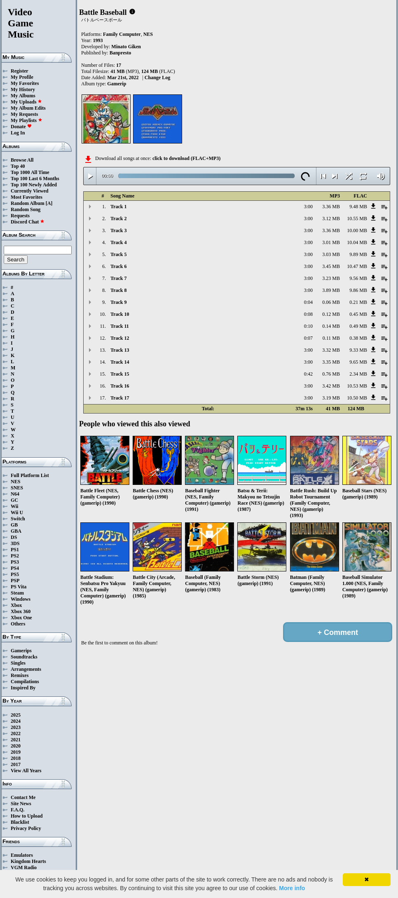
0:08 (308, 314)
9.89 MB (358, 254)
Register (19, 71)
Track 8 (118, 290)
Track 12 (119, 338)
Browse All (22, 160)
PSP (15, 580)
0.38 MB (358, 338)
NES (15, 481)
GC (14, 500)
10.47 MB (357, 266)
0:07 (308, 338)
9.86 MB (358, 290)
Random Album (27, 203)
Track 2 (118, 218)
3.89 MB (331, 290)
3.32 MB (331, 350)
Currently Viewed (29, 191)
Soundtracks (24, 657)
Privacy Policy (26, 828)
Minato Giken (126, 46)
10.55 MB (357, 218)
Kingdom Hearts (28, 861)
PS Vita (18, 587)
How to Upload (26, 816)
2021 (16, 740)
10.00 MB (357, 230)
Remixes (19, 675)
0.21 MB (358, 302)
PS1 (15, 549)
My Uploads (26, 102)
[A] (49, 203)
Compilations (25, 681)
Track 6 (118, 266)
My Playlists (26, 120)
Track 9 (118, 302)
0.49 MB (358, 326)
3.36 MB (331, 206)
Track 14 (119, 362)
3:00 (308, 206)
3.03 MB (331, 254)
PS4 (15, 568)
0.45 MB (358, 314)
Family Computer (122, 34)
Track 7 (118, 278)
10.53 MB (357, 386)
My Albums (23, 96)
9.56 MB (358, 278)
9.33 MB (358, 350)
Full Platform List (30, 475)
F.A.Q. (17, 810)
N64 (15, 494)
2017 (16, 764)
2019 (16, 752)
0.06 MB (331, 302)
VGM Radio (24, 867)
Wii (14, 506)
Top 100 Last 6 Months (35, 178)
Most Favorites (26, 197)
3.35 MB (331, 362)
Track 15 (119, 374)
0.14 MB (331, 326)
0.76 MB (331, 374)
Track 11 (119, 326)
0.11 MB (331, 338)
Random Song (25, 209)
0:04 (308, 302)
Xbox (16, 605)
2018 (16, 758)
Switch (18, 519)
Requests (20, 216)
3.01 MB (331, 242)
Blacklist (20, 822)
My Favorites (25, 83)
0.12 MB (331, 314)
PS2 (15, 556)
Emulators (22, 855)
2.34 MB (358, 374)
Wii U (17, 512)
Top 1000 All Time (30, 172)
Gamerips (21, 651)
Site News (21, 803)
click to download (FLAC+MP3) (186, 158)
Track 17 (119, 398)
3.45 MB (331, 266)
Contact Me (23, 797)
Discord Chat (27, 222)
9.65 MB (358, 362)
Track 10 (119, 314)
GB (14, 525)
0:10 (308, 326)
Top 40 (18, 166)
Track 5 (118, 254)
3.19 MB (331, 398)
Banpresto (120, 53)
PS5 (15, 574)
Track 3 (118, 230)
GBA (16, 531)
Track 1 (118, 206)
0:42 (308, 374)
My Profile (22, 77)
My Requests (24, 114)
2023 (16, 727)
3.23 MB (331, 278)
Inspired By (23, 688)
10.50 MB (357, 398)
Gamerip (116, 84)
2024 (16, 721)
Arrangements (26, 669)
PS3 (15, 562)
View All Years (26, 770)
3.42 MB (331, 386)
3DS (15, 543)
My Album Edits (28, 108)
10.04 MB (357, 242)
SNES (17, 488)
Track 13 (119, 350)
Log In (18, 133)
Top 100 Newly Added (34, 185)
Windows (20, 599)
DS (14, 537)
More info (292, 888)
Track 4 (118, 242)
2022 (16, 733)
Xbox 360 (20, 611)
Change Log (157, 77)
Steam (17, 593)
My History (23, 89)
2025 (16, 715)
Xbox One (21, 618)
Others (18, 624)
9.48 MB (358, 206)
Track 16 (119, 386)
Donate (21, 126)
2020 (16, 746)
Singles (18, 663)
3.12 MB (331, 218)
